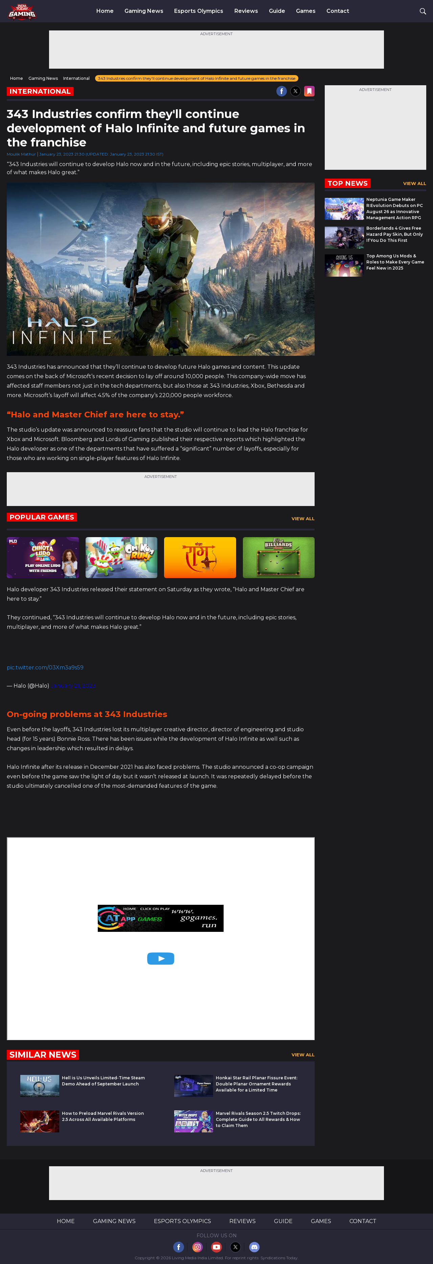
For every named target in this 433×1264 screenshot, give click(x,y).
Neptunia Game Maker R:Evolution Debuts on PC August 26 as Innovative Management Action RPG (394, 208)
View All (303, 518)
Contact (337, 11)
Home (105, 11)
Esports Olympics (198, 11)
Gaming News (143, 11)
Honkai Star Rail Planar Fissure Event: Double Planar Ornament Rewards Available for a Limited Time (256, 1084)
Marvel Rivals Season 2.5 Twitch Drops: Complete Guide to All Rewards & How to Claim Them (258, 1119)
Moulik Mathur (21, 154)
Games (306, 11)
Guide (277, 11)
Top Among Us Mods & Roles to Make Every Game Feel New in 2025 (395, 262)
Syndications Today (279, 1257)
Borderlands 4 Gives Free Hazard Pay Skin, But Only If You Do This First (394, 234)
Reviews (246, 11)
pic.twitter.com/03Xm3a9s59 (45, 667)
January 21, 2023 (73, 686)
